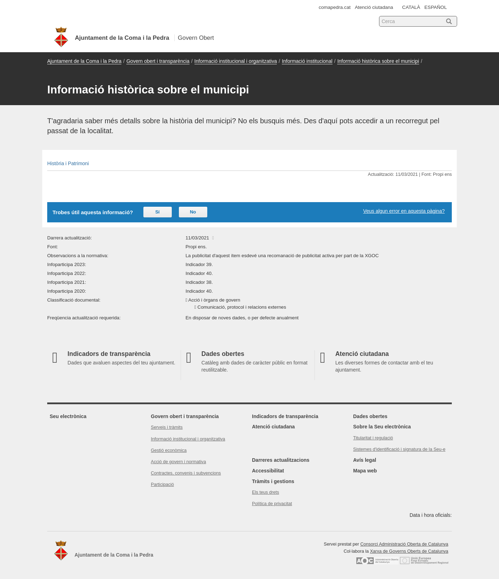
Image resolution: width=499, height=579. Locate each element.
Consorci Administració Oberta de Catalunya (404, 544)
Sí (157, 212)
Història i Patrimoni (68, 163)
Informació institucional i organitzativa (235, 61)
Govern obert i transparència (157, 61)
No (193, 212)
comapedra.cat (335, 7)
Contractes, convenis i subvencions (186, 473)
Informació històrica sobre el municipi (378, 61)
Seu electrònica (68, 416)
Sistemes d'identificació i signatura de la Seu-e (399, 449)
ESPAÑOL (435, 7)
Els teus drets (265, 492)
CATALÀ (411, 7)
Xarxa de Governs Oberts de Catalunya (409, 551)
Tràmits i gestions (273, 481)
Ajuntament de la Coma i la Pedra (84, 61)
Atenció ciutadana (374, 7)
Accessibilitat (268, 471)
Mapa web (365, 471)
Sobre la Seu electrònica (382, 426)
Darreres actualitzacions (280, 460)
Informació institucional (307, 61)
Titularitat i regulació (373, 437)
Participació (162, 484)
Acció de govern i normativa (178, 461)
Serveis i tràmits (167, 427)
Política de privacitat (272, 503)
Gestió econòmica (169, 450)
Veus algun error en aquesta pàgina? (404, 211)
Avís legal (364, 460)
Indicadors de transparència (285, 416)
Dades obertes (370, 416)
